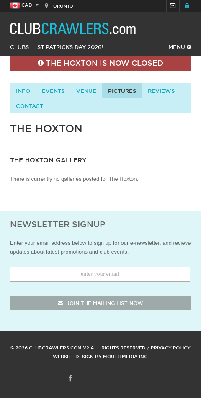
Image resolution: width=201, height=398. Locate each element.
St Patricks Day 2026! (70, 47)
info (23, 91)
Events (53, 91)
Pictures (122, 91)
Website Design (73, 356)
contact (29, 106)
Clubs (19, 47)
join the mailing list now (100, 303)
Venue (86, 91)
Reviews (161, 91)
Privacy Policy (171, 347)
